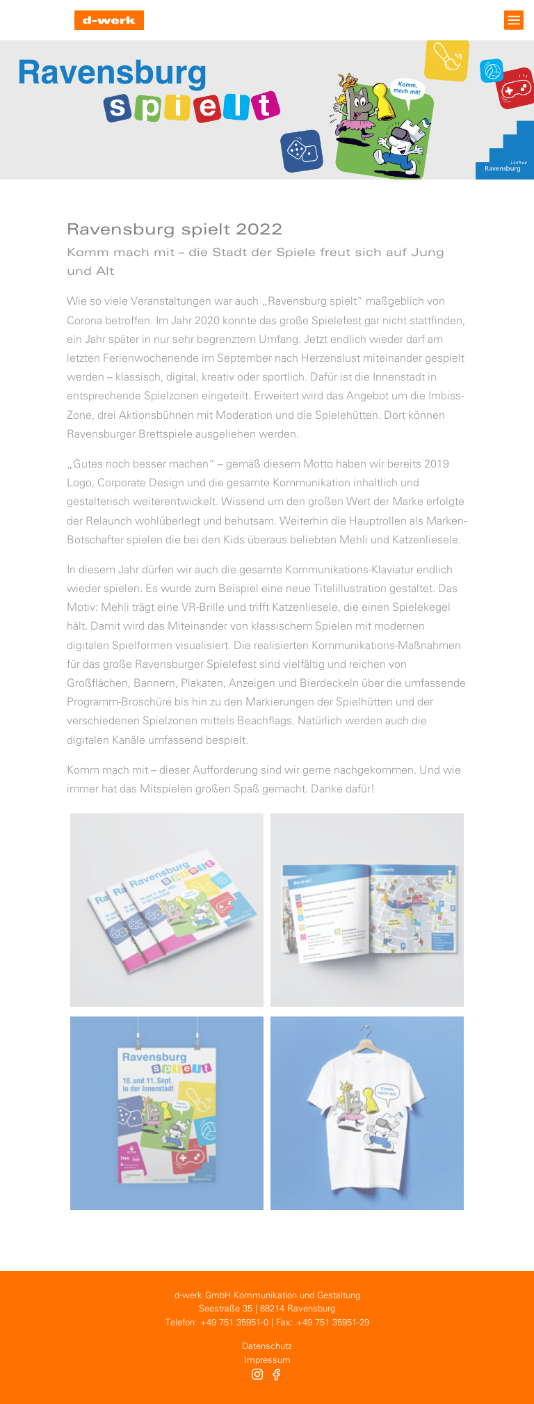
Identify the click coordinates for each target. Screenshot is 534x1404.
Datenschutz (267, 1346)
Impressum (267, 1360)
